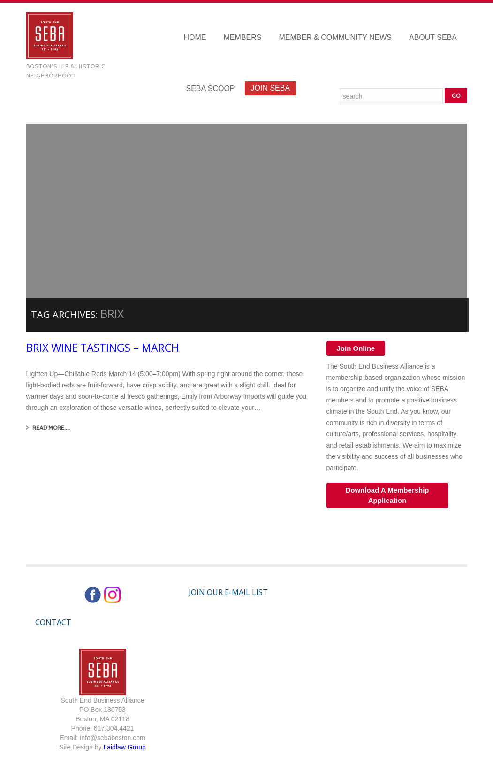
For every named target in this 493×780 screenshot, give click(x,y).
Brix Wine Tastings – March (105, 347)
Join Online (356, 348)
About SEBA (433, 37)
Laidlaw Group (124, 747)
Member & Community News (335, 37)
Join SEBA (270, 88)
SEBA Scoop (210, 89)
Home (195, 37)
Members (243, 37)
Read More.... (51, 427)
